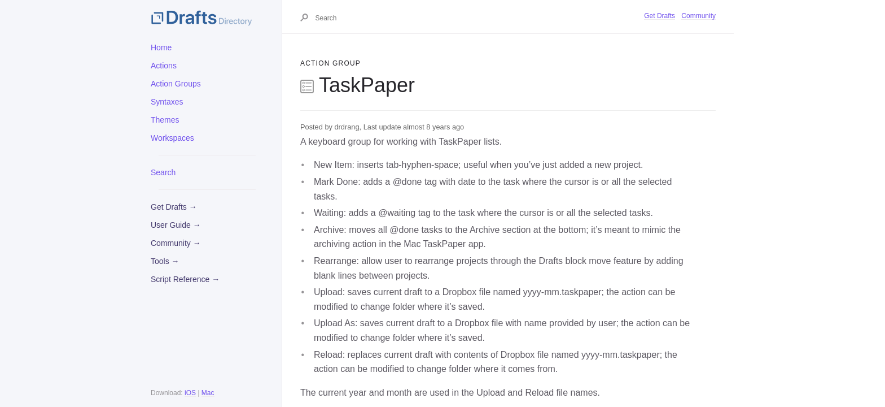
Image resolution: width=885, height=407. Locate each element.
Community (698, 16)
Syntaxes (167, 101)
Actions (164, 65)
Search (163, 172)
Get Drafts (659, 16)
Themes (165, 119)
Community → (176, 243)
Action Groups (176, 83)
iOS (190, 393)
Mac (207, 393)
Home (161, 47)
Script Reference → (185, 279)
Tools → (165, 261)
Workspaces (172, 137)
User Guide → (176, 225)
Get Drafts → (174, 206)
